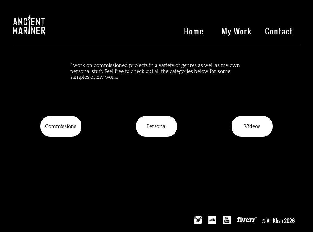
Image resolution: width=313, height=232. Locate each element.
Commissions (60, 126)
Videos (252, 126)
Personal (156, 126)
